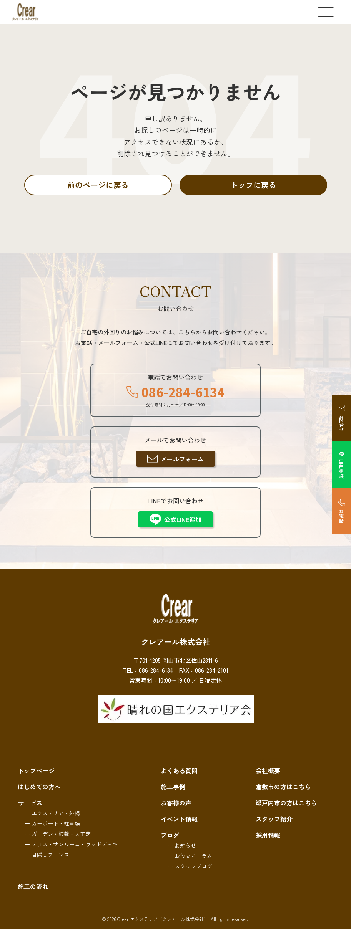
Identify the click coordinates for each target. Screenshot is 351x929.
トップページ (36, 770)
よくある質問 (179, 770)
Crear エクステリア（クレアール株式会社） (162, 919)
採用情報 (268, 835)
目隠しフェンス (50, 854)
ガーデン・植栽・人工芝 (61, 834)
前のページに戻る (98, 184)
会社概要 (268, 770)
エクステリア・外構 (56, 813)
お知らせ (185, 845)
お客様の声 (176, 802)
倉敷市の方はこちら (283, 786)
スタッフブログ (193, 866)
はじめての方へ (39, 786)
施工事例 (173, 786)
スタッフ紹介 (274, 818)
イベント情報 (179, 818)
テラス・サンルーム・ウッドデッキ (75, 844)
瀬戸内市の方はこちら (286, 802)
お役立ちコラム (193, 856)
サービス (30, 802)
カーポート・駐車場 (56, 823)
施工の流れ (33, 886)
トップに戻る (253, 184)
